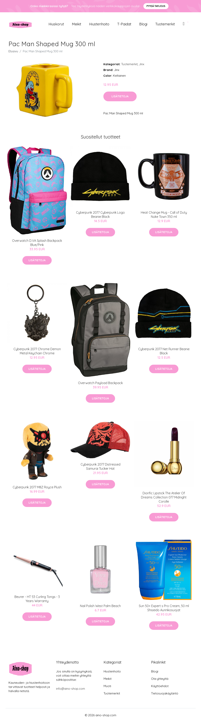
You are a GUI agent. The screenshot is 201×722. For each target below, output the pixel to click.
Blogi (143, 24)
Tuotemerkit (165, 24)
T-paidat (124, 24)
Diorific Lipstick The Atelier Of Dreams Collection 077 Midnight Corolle (164, 497)
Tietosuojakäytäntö (164, 693)
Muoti (107, 686)
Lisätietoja (120, 96)
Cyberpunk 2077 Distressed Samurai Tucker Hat (100, 466)
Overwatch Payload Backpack (100, 383)
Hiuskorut (56, 24)
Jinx (141, 64)
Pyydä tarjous (156, 6)
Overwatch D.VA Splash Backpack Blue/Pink (37, 243)
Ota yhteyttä (159, 679)
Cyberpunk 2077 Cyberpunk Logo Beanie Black (100, 214)
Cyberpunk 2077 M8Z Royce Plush (37, 487)
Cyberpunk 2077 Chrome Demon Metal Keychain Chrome (37, 351)
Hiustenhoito (99, 24)
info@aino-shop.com (70, 688)
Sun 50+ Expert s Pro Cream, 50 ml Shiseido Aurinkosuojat (164, 608)
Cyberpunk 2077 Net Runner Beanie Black (164, 351)
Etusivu (13, 51)
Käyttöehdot (160, 686)
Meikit (76, 24)
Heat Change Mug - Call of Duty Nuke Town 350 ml (164, 214)
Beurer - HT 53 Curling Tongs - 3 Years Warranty (37, 599)
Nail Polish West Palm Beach (100, 606)
